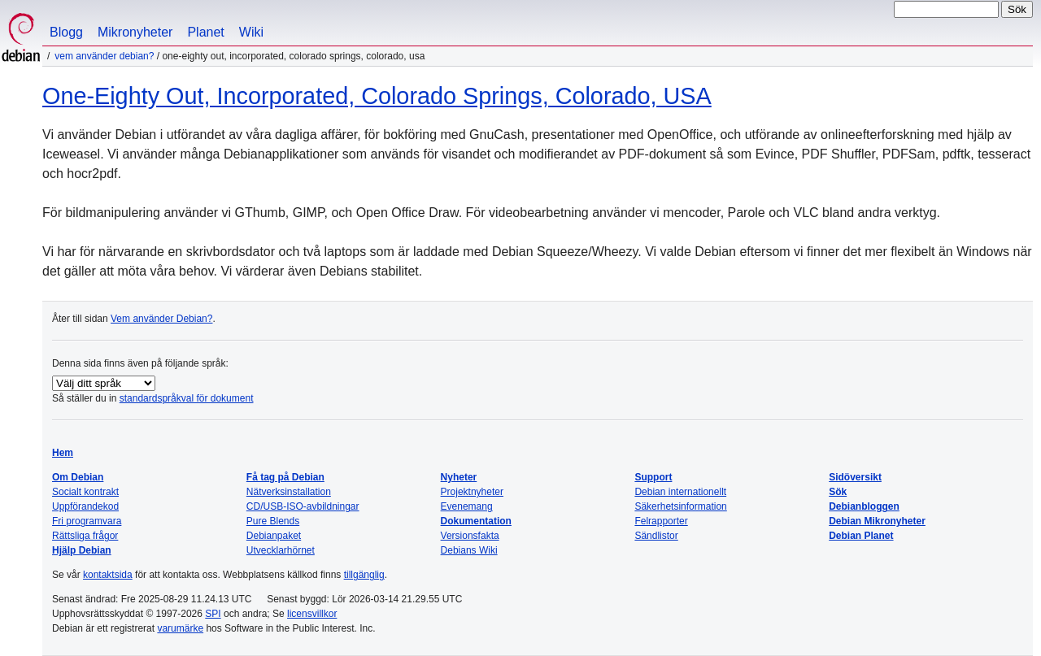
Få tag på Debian (285, 477)
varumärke (180, 628)
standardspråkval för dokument (187, 398)
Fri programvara (86, 521)
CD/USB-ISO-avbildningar (302, 506)
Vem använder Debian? (104, 56)
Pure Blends (272, 521)
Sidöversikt (855, 477)
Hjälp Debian (81, 550)
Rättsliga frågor (85, 535)
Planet (205, 32)
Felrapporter (660, 521)
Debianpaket (273, 535)
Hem (62, 452)
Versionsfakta (470, 535)
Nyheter (459, 477)
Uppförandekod (85, 506)
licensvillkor (312, 613)
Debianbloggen (864, 506)
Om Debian (77, 477)
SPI (212, 613)
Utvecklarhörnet (280, 550)
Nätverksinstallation (288, 491)
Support (653, 477)
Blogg (66, 32)
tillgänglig (364, 574)
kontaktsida (108, 574)
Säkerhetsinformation (680, 506)
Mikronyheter (135, 32)
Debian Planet (861, 535)
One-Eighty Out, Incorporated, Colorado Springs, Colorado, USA (377, 96)
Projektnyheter (472, 491)
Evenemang (467, 506)
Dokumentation (476, 521)
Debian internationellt (680, 491)
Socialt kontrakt (85, 491)
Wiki (251, 32)
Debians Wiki (469, 550)
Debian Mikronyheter (877, 521)
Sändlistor (655, 535)
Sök (838, 491)
